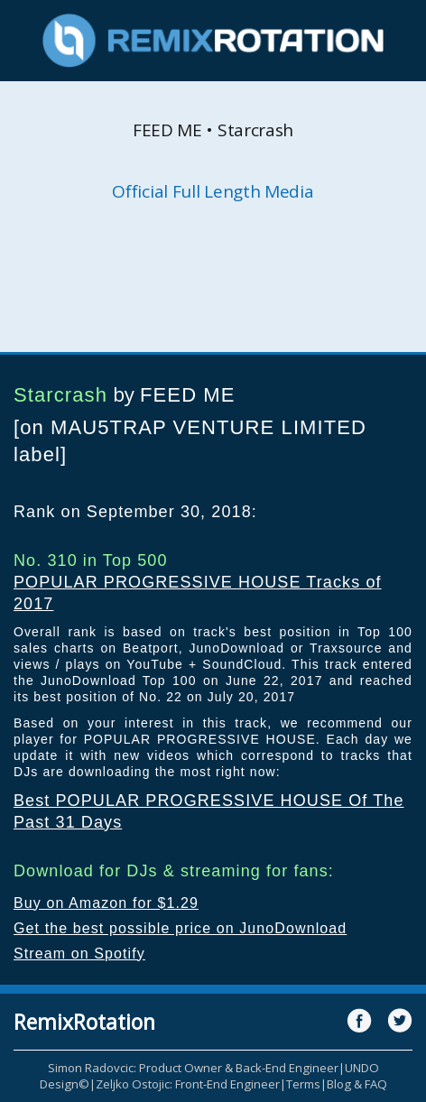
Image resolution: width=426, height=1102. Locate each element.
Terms (303, 1084)
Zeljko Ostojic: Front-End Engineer (188, 1084)
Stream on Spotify (79, 953)
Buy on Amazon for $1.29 (106, 903)
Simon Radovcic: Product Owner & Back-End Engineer (193, 1068)
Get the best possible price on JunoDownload (180, 928)
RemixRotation (84, 1021)
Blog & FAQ (357, 1084)
